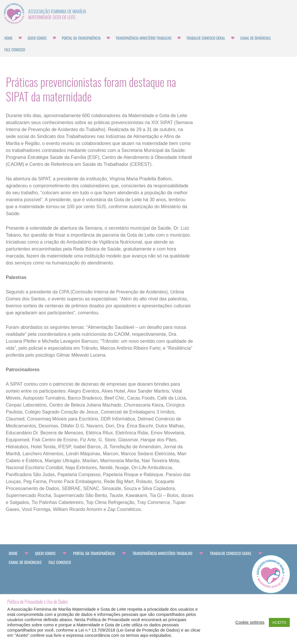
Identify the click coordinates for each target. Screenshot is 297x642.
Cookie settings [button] (250, 622)
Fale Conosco (14, 49)
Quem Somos (37, 38)
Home (8, 38)
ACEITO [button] (279, 622)
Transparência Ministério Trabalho (143, 38)
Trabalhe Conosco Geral (205, 38)
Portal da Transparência (81, 38)
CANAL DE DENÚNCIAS (255, 38)
